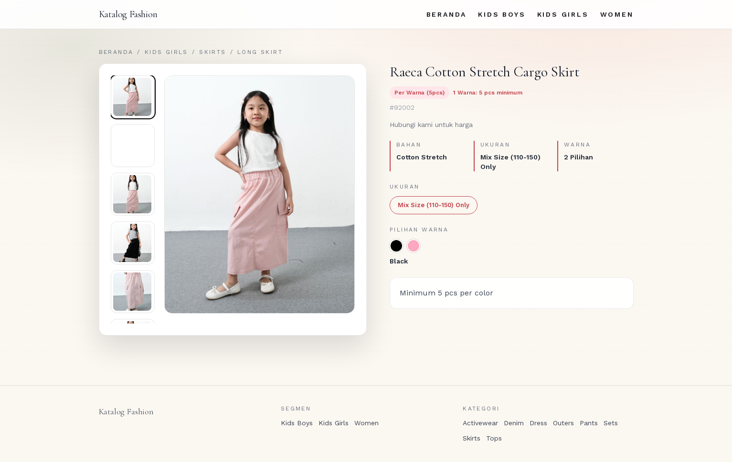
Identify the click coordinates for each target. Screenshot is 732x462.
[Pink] (413, 245)
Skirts (212, 52)
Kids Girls (563, 14)
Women (617, 14)
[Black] (396, 245)
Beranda (446, 14)
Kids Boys (501, 14)
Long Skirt (260, 52)
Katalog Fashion (128, 14)
